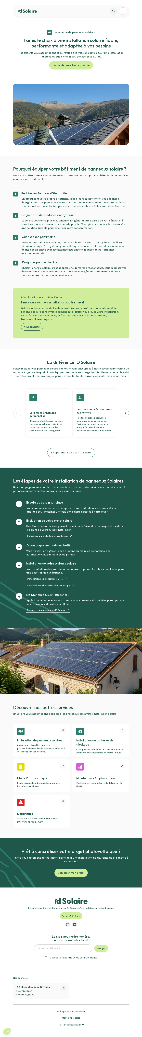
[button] (125, 413)
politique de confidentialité (80, 957)
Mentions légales (71, 1017)
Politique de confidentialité (71, 1011)
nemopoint (72, 1025)
